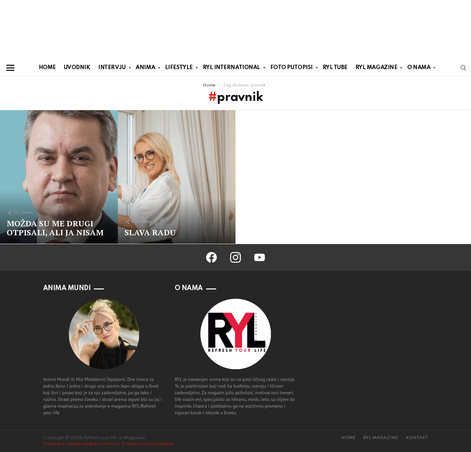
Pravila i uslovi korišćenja (147, 444)
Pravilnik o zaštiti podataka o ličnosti (81, 444)
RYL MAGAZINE (376, 69)
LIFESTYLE (179, 69)
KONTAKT (417, 438)
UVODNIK (77, 67)
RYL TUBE (335, 67)
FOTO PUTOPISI (291, 69)
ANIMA (145, 69)
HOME (47, 67)
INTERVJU (112, 69)
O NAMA (418, 69)
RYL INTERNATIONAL (231, 69)
